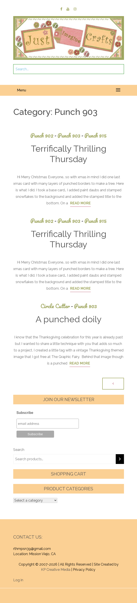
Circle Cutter (57, 306)
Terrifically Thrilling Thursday (68, 153)
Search (18, 450)
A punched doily (69, 319)
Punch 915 (95, 135)
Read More (80, 203)
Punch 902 (44, 135)
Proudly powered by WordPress (49, 591)
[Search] (120, 459)
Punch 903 (71, 135)
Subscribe (25, 413)
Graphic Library (68, 596)
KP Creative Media (55, 570)
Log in (18, 580)
